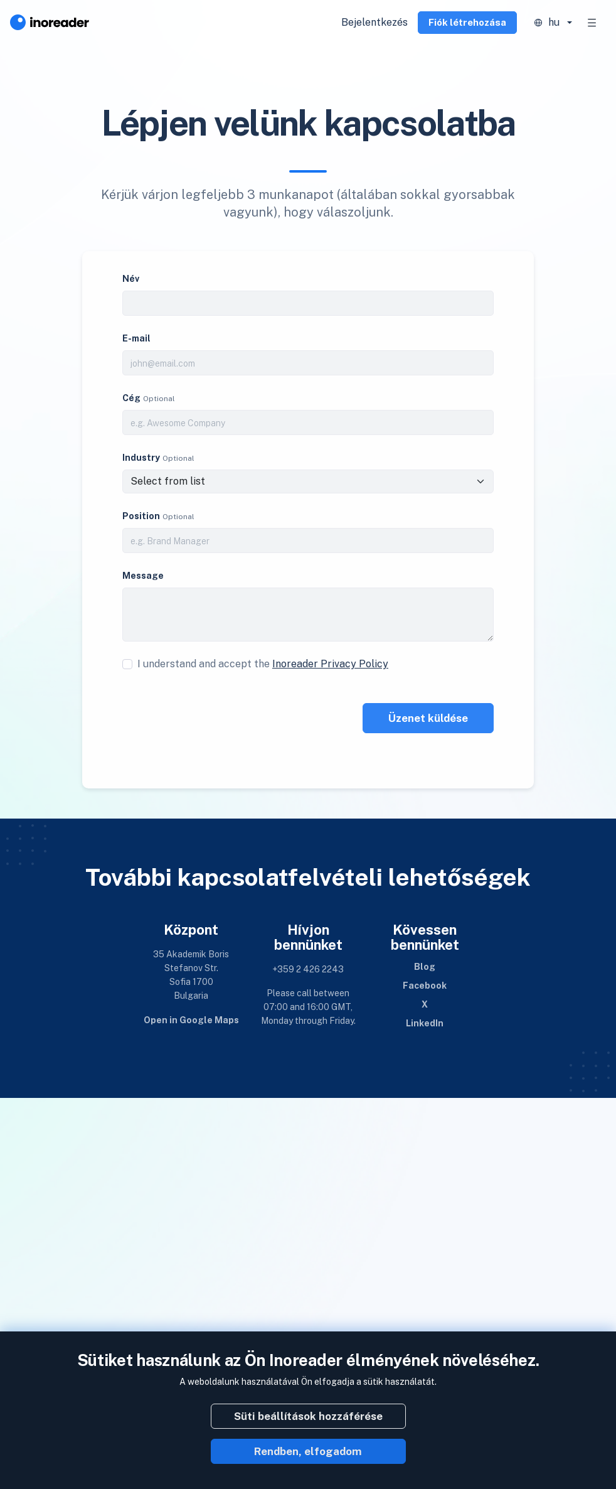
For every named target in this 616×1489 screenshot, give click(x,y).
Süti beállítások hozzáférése (308, 1416)
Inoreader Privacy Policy (330, 664)
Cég (131, 398)
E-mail (136, 338)
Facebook (425, 986)
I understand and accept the (262, 664)
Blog (424, 967)
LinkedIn (424, 1023)
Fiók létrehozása (467, 22)
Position (141, 516)
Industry (141, 458)
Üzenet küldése (428, 718)
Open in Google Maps (191, 1020)
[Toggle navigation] (592, 22)
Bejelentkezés (374, 22)
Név (130, 279)
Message (143, 576)
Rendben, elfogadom (308, 1451)
